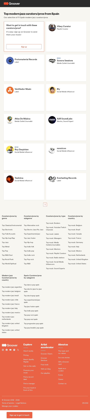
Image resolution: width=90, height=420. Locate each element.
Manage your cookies (10, 406)
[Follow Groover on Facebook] (7, 350)
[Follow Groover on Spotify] (14, 350)
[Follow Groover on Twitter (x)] (18, 350)
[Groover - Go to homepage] (12, 345)
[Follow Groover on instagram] (3, 350)
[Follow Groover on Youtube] (10, 350)
